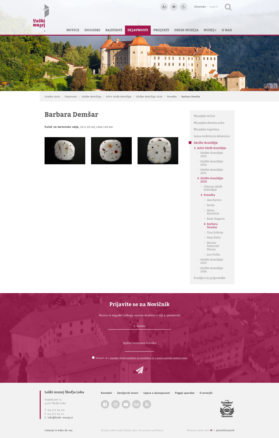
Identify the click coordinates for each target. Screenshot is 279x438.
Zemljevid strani (127, 393)
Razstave (113, 30)
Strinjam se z (141, 358)
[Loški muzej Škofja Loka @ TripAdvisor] (136, 404)
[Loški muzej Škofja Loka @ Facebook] (105, 404)
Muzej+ (210, 30)
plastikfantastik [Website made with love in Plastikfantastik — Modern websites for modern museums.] (225, 430)
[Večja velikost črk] (164, 7)
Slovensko (200, 6)
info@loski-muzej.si (60, 417)
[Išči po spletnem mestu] (228, 6)
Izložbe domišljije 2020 (149, 96)
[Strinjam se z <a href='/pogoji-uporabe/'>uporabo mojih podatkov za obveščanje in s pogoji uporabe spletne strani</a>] (93, 357)
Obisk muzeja (186, 30)
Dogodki (92, 30)
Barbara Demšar (190, 96)
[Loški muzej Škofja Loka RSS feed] (147, 404)
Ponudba (172, 96)
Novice (72, 30)
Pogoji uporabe (185, 393)
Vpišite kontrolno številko (139, 343)
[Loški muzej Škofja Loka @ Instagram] (115, 404)
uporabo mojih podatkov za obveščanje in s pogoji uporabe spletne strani (148, 358)
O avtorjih (206, 393)
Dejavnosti (137, 30)
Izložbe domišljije (91, 96)
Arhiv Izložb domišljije (118, 96)
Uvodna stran (52, 96)
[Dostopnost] (183, 7)
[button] (139, 370)
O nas (227, 30)
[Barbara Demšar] (65, 150)
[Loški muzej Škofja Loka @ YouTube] (126, 404)
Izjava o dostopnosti (156, 393)
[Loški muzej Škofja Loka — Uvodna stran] (41, 17)
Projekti (161, 30)
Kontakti (106, 393)
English (213, 6)
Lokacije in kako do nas (58, 430)
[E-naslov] (139, 327)
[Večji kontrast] (174, 7)
